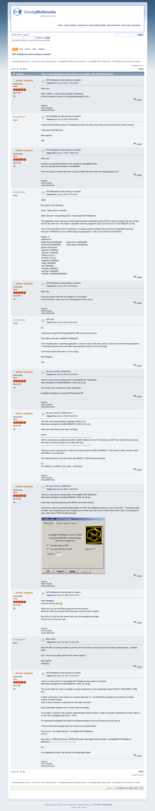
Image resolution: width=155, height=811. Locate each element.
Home (60, 25)
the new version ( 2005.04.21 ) (59, 413)
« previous (135, 65)
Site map (126, 25)
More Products (113, 25)
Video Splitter (71, 25)
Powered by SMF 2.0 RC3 (53, 805)
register (26, 35)
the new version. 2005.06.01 (58, 371)
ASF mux (50, 319)
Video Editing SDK (97, 25)
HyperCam (83, 25)
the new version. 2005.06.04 (58, 486)
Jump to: (109, 788)
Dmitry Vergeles (24, 80)
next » (142, 65)
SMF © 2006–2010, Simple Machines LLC (78, 805)
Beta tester (51, 639)
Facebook (136, 25)
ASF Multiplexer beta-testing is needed (63, 80)
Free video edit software (102, 805)
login (19, 35)
